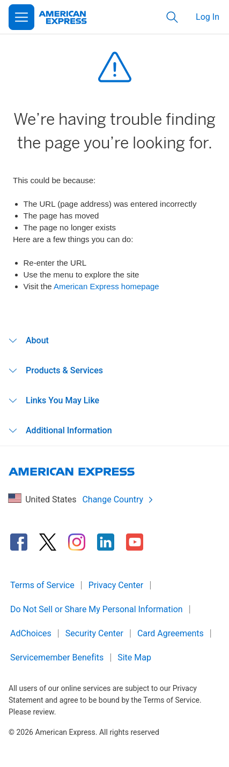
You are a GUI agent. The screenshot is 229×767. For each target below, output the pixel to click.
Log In (207, 17)
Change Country (118, 499)
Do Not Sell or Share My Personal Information (96, 609)
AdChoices (30, 633)
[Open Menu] (21, 17)
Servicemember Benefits (57, 657)
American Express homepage (106, 286)
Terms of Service (42, 585)
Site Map (134, 657)
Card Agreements (170, 633)
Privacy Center (116, 585)
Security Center (94, 633)
